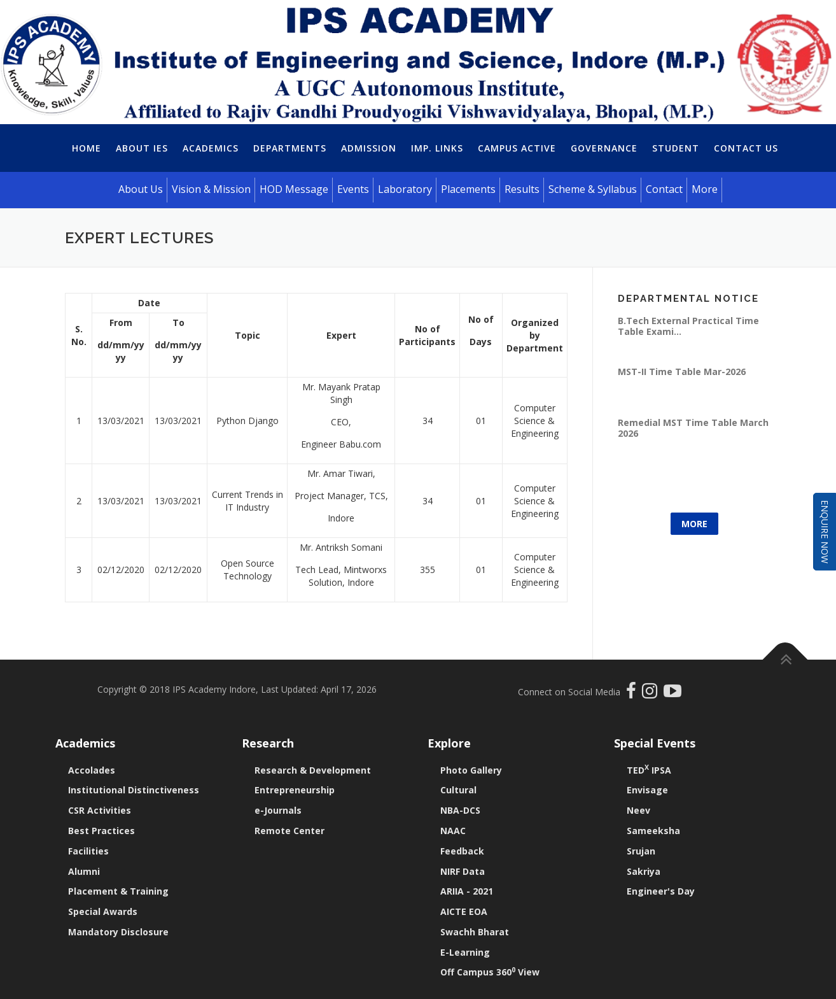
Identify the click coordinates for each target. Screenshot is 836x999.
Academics (211, 148)
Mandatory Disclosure (118, 932)
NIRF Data (462, 871)
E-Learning (465, 952)
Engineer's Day (661, 891)
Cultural (458, 790)
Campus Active (517, 148)
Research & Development (312, 770)
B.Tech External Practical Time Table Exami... (688, 326)
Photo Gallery (471, 770)
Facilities (88, 851)
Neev (638, 810)
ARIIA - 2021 (466, 891)
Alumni (84, 871)
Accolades (91, 770)
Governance (604, 148)
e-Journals (278, 810)
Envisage (647, 790)
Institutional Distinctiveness (133, 790)
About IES (142, 148)
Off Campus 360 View (490, 972)
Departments (289, 148)
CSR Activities (99, 810)
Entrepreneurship (294, 790)
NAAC (453, 831)
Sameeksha (653, 831)
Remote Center (289, 831)
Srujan (641, 851)
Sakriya (643, 871)
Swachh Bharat (474, 932)
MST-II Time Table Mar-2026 (682, 371)
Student (675, 148)
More (694, 524)
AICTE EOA (463, 911)
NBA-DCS (460, 810)
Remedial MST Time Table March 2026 (693, 427)
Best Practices (101, 831)
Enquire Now (825, 531)
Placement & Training (118, 891)
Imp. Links (437, 148)
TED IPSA (649, 770)
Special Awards (102, 911)
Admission (368, 148)
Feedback (462, 851)
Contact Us (746, 148)
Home (86, 148)
